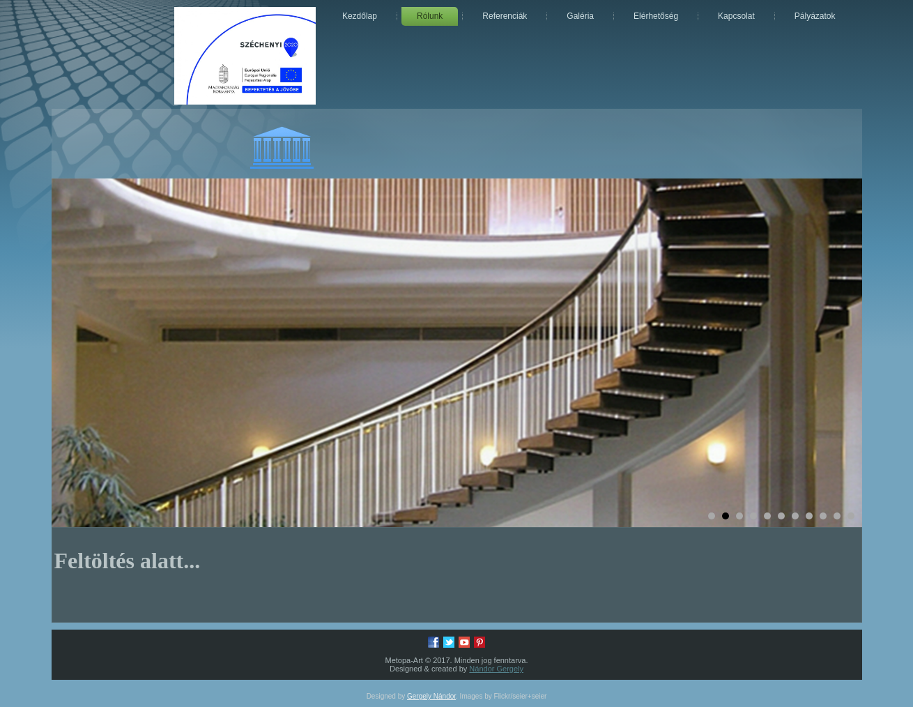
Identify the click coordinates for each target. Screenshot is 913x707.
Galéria (580, 16)
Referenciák (504, 16)
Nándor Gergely (496, 668)
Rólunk (430, 16)
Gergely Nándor (431, 696)
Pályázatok (815, 16)
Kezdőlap (359, 16)
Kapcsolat (736, 16)
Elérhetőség (656, 16)
